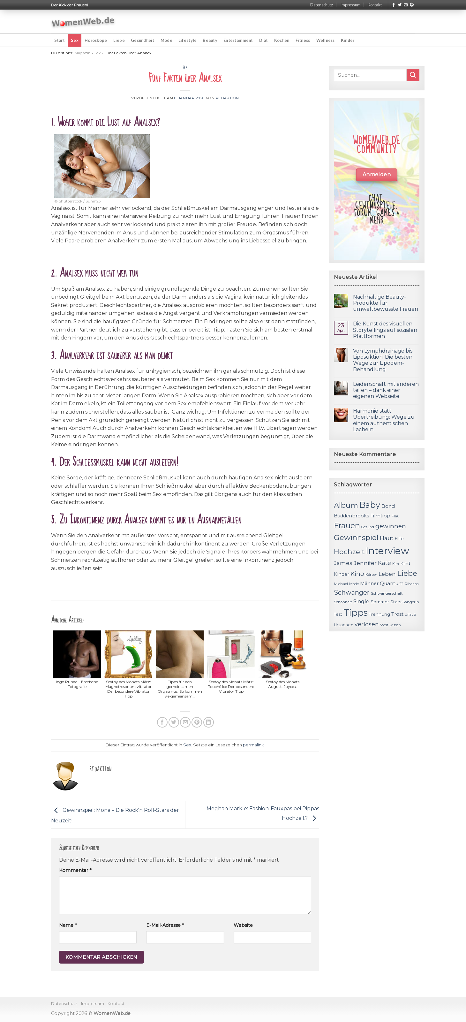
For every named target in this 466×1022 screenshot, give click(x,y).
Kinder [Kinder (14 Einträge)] (341, 574)
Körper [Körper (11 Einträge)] (371, 574)
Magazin (82, 52)
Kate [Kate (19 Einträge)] (384, 563)
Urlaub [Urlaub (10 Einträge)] (410, 615)
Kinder (348, 40)
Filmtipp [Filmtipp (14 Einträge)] (380, 516)
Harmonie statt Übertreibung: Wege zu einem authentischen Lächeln (384, 420)
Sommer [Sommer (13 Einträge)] (380, 601)
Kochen (281, 40)
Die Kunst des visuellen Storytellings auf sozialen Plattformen (385, 330)
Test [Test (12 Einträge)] (338, 614)
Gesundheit (142, 40)
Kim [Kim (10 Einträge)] (395, 564)
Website (243, 925)
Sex (75, 40)
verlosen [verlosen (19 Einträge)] (367, 624)
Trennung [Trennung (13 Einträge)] (379, 614)
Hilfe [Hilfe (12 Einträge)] (399, 538)
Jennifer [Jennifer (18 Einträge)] (365, 563)
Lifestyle (187, 40)
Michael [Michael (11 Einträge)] (341, 584)
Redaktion (227, 98)
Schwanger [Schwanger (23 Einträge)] (352, 592)
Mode (166, 40)
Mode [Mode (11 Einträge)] (354, 584)
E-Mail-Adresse (165, 925)
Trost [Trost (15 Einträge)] (397, 614)
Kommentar (75, 870)
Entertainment (238, 40)
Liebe (119, 40)
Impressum (350, 4)
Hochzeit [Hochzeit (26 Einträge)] (349, 551)
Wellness (325, 40)
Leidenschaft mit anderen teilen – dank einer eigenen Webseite (386, 390)
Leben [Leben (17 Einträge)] (387, 574)
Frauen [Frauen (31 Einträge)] (347, 525)
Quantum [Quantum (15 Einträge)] (391, 583)
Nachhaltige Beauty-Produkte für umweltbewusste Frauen (385, 303)
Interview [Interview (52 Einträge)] (387, 550)
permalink (253, 745)
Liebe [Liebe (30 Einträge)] (407, 573)
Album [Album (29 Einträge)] (346, 505)
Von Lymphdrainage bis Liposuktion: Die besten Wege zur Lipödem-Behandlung (382, 360)
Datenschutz (321, 4)
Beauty (210, 40)
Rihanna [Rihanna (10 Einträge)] (412, 584)
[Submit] (413, 75)
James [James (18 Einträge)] (343, 563)
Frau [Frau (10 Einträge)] (395, 516)
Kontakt (375, 4)
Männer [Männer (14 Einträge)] (369, 583)
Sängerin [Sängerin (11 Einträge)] (410, 602)
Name (68, 925)
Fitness (303, 40)
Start (59, 40)
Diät (263, 40)
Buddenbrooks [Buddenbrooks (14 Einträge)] (351, 516)
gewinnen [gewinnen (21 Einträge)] (390, 526)
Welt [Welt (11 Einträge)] (384, 625)
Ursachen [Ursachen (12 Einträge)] (343, 624)
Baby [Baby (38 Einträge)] (369, 505)
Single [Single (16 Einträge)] (361, 602)
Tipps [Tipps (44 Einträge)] (355, 612)
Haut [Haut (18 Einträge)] (387, 538)
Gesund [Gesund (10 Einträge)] (367, 527)
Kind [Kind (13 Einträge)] (405, 563)
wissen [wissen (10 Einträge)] (395, 625)
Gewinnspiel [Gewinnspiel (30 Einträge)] (356, 537)
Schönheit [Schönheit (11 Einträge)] (343, 602)
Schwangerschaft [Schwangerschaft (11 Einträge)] (387, 593)
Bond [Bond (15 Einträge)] (388, 506)
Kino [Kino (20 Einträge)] (357, 573)
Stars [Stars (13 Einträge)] (395, 601)
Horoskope (96, 40)
